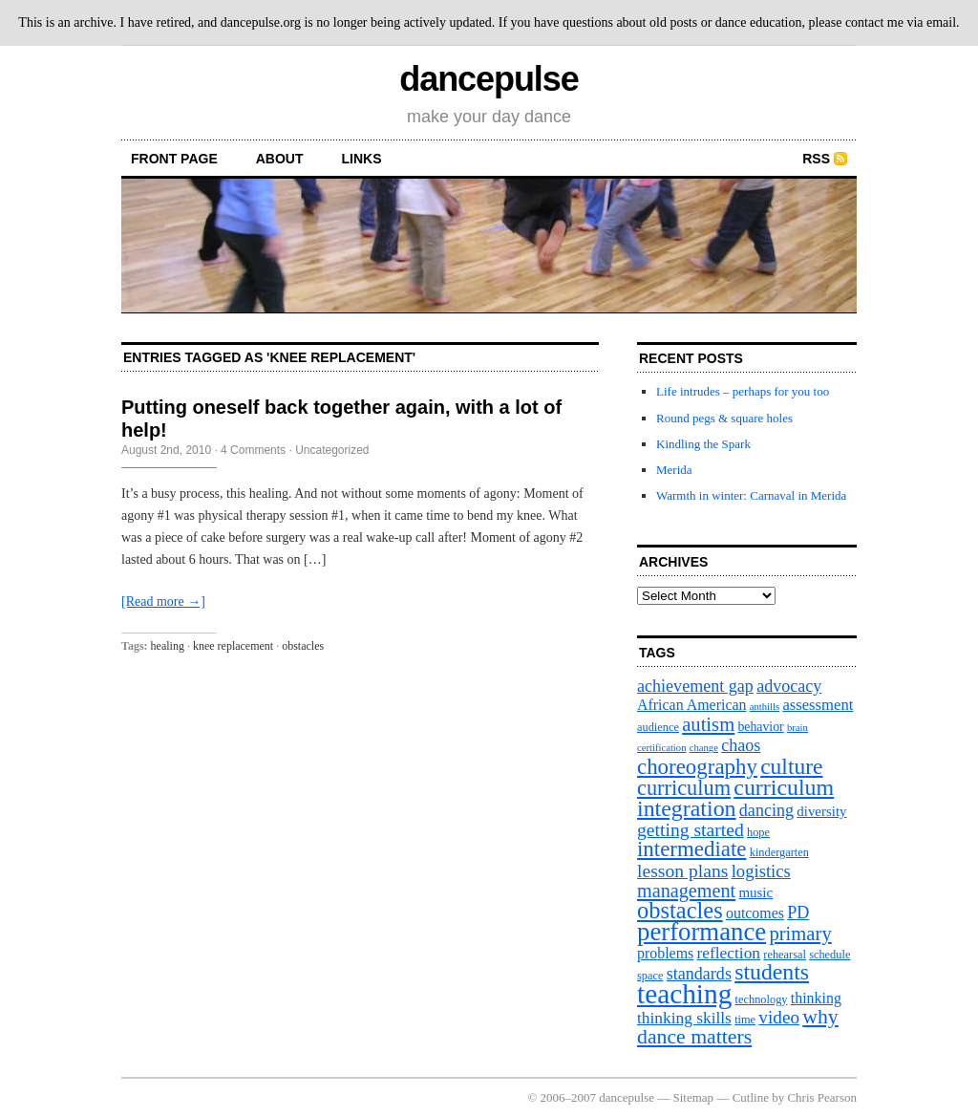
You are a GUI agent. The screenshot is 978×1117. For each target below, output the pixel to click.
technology (761, 999)
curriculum (684, 788)
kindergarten (779, 852)
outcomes (755, 913)
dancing (766, 810)
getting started (690, 829)
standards (699, 973)
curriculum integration (735, 798)
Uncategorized (332, 450)
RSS (816, 158)
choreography (697, 767)
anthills (764, 706)
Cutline (751, 1097)
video (778, 1017)
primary (800, 933)
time (744, 1019)
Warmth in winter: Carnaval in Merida (751, 495)
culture (791, 766)
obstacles (303, 646)
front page (174, 158)
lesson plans (682, 870)
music (755, 892)
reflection (729, 953)
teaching (684, 993)
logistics (761, 871)
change (704, 747)
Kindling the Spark (703, 444)
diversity (821, 811)
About (280, 158)
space (650, 975)
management (686, 890)
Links (362, 158)
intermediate (691, 849)
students (771, 971)
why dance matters (738, 1026)
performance (701, 931)
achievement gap (695, 686)
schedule (829, 954)
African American (692, 705)
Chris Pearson (822, 1097)
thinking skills (684, 1018)
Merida (674, 469)
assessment (817, 705)
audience (658, 727)
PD (798, 912)
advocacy (788, 686)
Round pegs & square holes (724, 418)
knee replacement (233, 646)
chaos (740, 745)
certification (661, 747)
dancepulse (488, 78)
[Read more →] (163, 601)
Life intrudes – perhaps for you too (742, 391)
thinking (816, 998)
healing (167, 646)
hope (758, 832)
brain (797, 727)
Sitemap (693, 1097)
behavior (760, 727)
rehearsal (784, 954)
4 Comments (253, 450)
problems (665, 953)
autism (708, 724)
